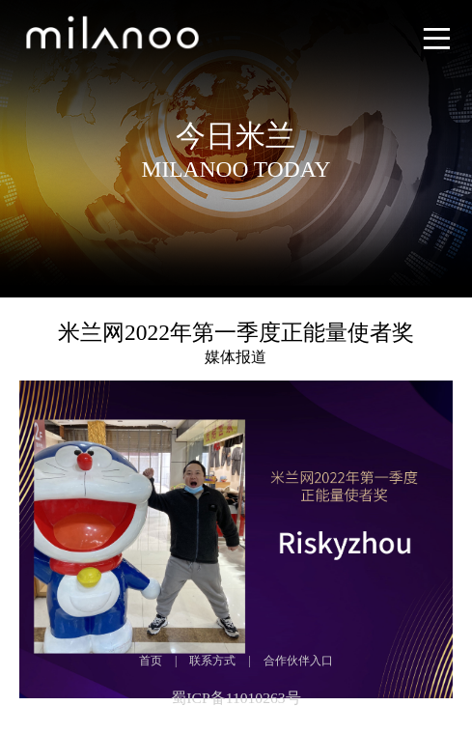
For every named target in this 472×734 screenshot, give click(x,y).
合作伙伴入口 (298, 660)
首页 (150, 660)
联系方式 (212, 660)
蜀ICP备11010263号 (235, 698)
